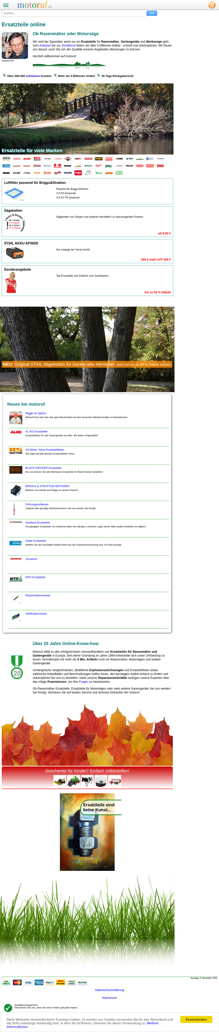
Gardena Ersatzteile (77, 529)
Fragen (83, 681)
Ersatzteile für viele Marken (32, 150)
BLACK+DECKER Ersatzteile (55, 474)
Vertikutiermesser (27, 620)
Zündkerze (69, 45)
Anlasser (45, 45)
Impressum (109, 997)
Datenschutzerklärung (109, 990)
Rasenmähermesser (29, 602)
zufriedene (33, 76)
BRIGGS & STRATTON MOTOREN (43, 492)
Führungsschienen (52, 510)
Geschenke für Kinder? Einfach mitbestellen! (87, 770)
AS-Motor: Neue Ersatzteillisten (41, 456)
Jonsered (22, 565)
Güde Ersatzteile (64, 547)
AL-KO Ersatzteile (53, 438)
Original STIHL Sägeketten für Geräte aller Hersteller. (87, 364)
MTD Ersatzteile (26, 583)
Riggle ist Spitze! (68, 419)
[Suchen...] (74, 13)
